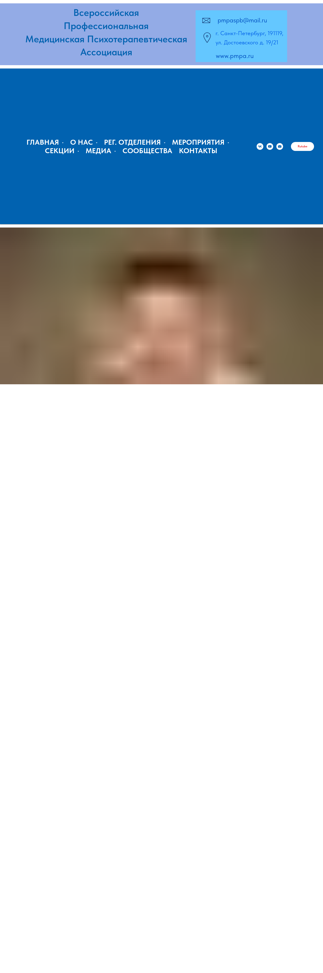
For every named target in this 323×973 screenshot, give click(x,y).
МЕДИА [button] (99, 150)
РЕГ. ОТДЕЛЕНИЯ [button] (133, 142)
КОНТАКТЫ (198, 150)
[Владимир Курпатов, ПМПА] (269, 146)
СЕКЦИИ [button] (60, 150)
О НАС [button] (82, 142)
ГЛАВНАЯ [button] (43, 142)
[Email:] (279, 146)
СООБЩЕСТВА (147, 150)
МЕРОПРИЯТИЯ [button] (199, 142)
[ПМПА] (260, 146)
